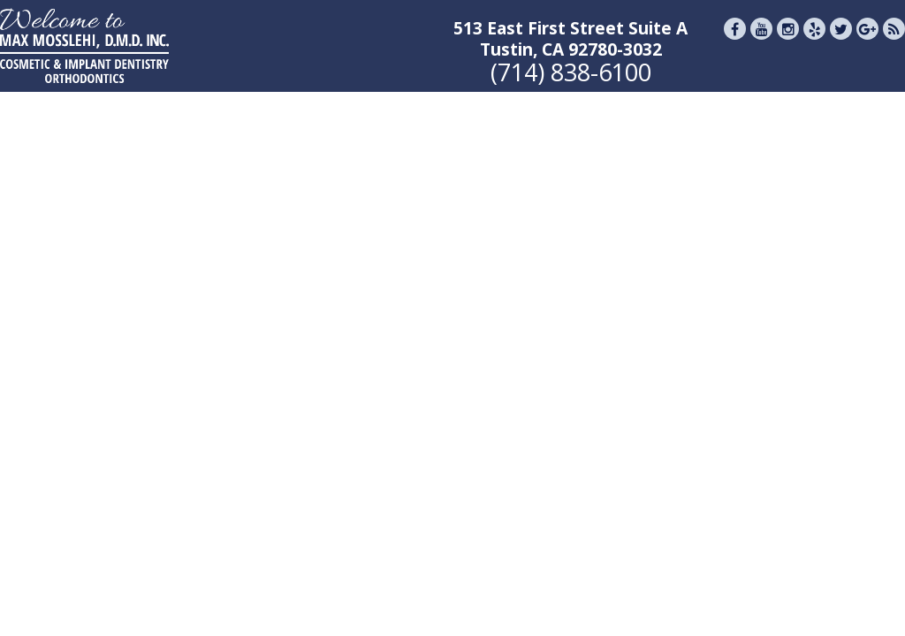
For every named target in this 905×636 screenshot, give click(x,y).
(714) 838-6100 (571, 72)
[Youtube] (761, 44)
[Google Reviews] (867, 44)
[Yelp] (814, 44)
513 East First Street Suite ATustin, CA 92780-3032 (570, 39)
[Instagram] (788, 44)
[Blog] (894, 44)
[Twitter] (841, 44)
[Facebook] (735, 44)
